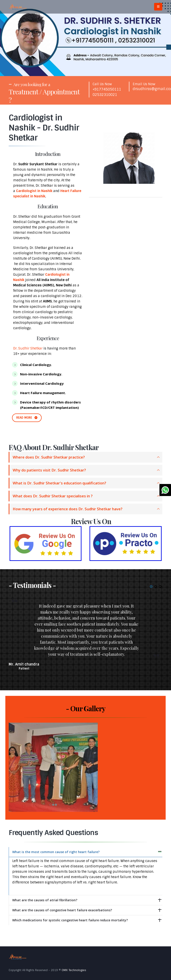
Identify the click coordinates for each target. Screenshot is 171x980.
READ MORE (26, 418)
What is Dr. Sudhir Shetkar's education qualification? (59, 483)
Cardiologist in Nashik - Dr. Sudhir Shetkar (44, 127)
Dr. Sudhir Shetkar (28, 348)
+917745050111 (107, 89)
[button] (151, 586)
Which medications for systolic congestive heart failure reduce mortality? (70, 920)
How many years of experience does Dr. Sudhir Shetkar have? (67, 508)
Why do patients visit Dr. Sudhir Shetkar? (49, 470)
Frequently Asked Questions (53, 832)
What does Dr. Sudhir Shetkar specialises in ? (53, 495)
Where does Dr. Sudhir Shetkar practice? (49, 457)
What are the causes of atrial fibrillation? (44, 900)
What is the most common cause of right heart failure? (56, 852)
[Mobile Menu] (158, 6)
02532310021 (105, 94)
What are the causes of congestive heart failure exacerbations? (62, 910)
